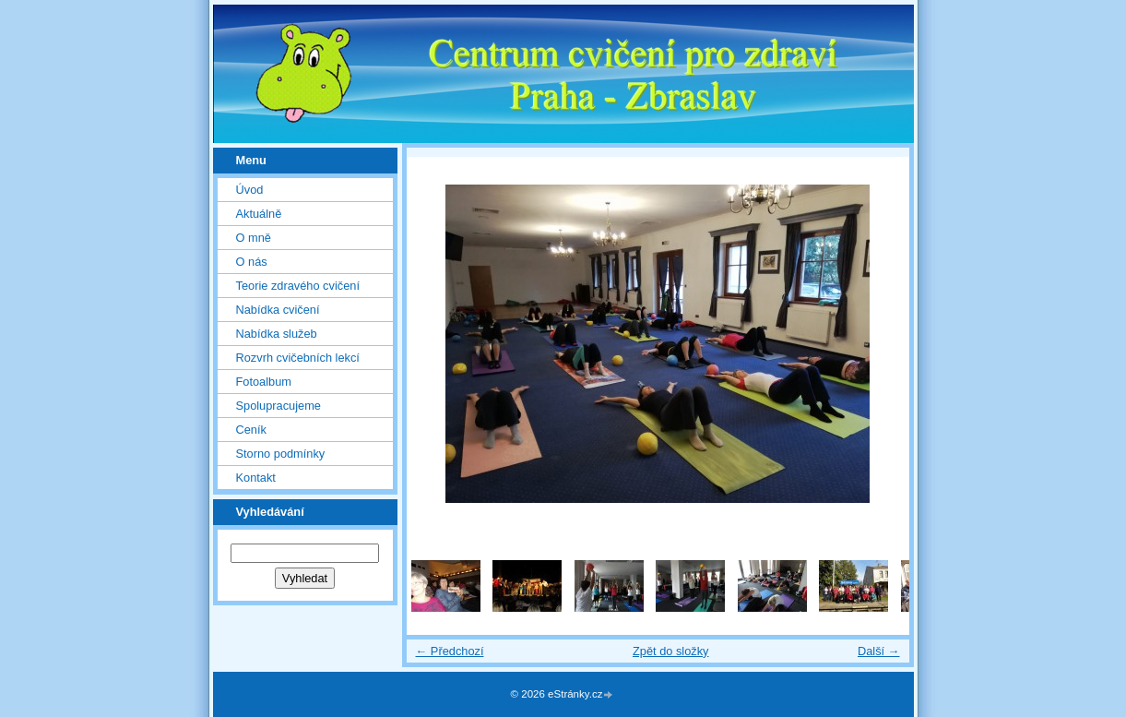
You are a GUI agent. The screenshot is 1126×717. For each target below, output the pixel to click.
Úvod (250, 190)
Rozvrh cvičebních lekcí (298, 357)
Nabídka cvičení (278, 310)
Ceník (251, 429)
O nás (251, 262)
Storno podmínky (281, 453)
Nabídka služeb (276, 334)
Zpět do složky (671, 651)
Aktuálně (259, 214)
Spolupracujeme (278, 405)
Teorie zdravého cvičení (298, 286)
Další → (879, 651)
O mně (253, 238)
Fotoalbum (263, 381)
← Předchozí (450, 651)
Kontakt (256, 477)
